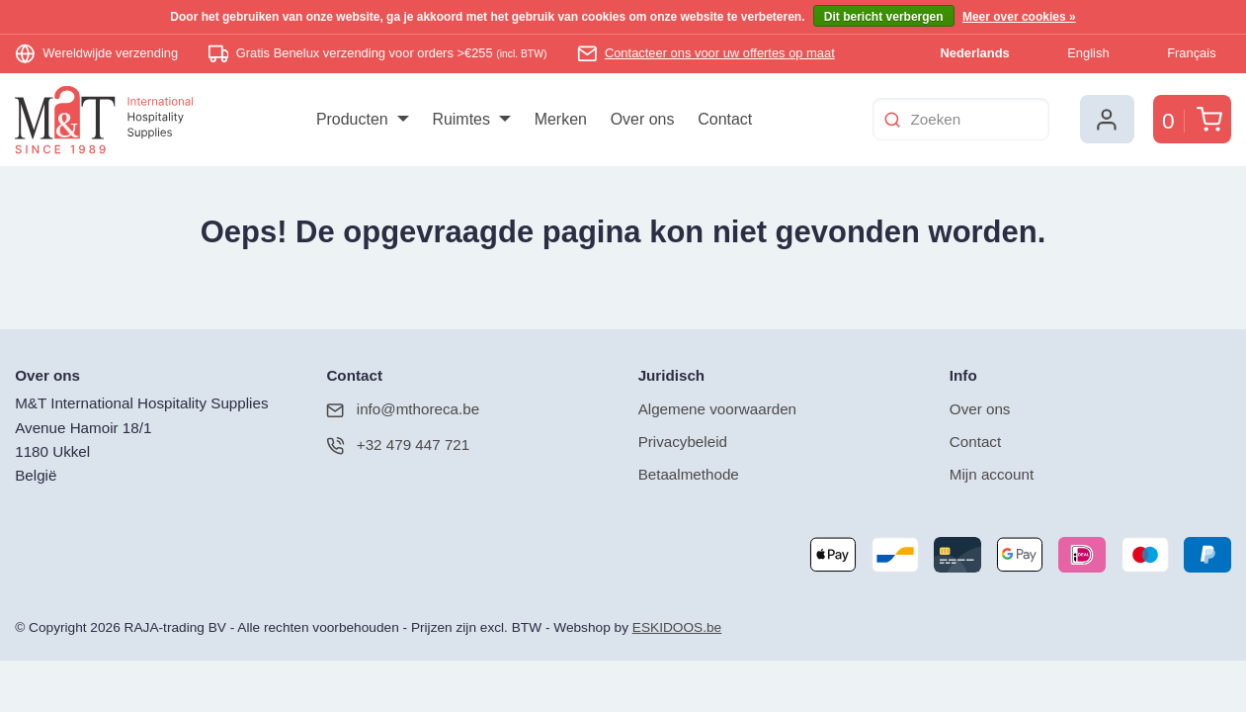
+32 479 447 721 (397, 445)
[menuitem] (362, 119)
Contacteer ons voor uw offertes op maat (720, 52)
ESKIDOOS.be (676, 627)
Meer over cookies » (1019, 17)
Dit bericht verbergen (884, 17)
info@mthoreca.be (402, 409)
